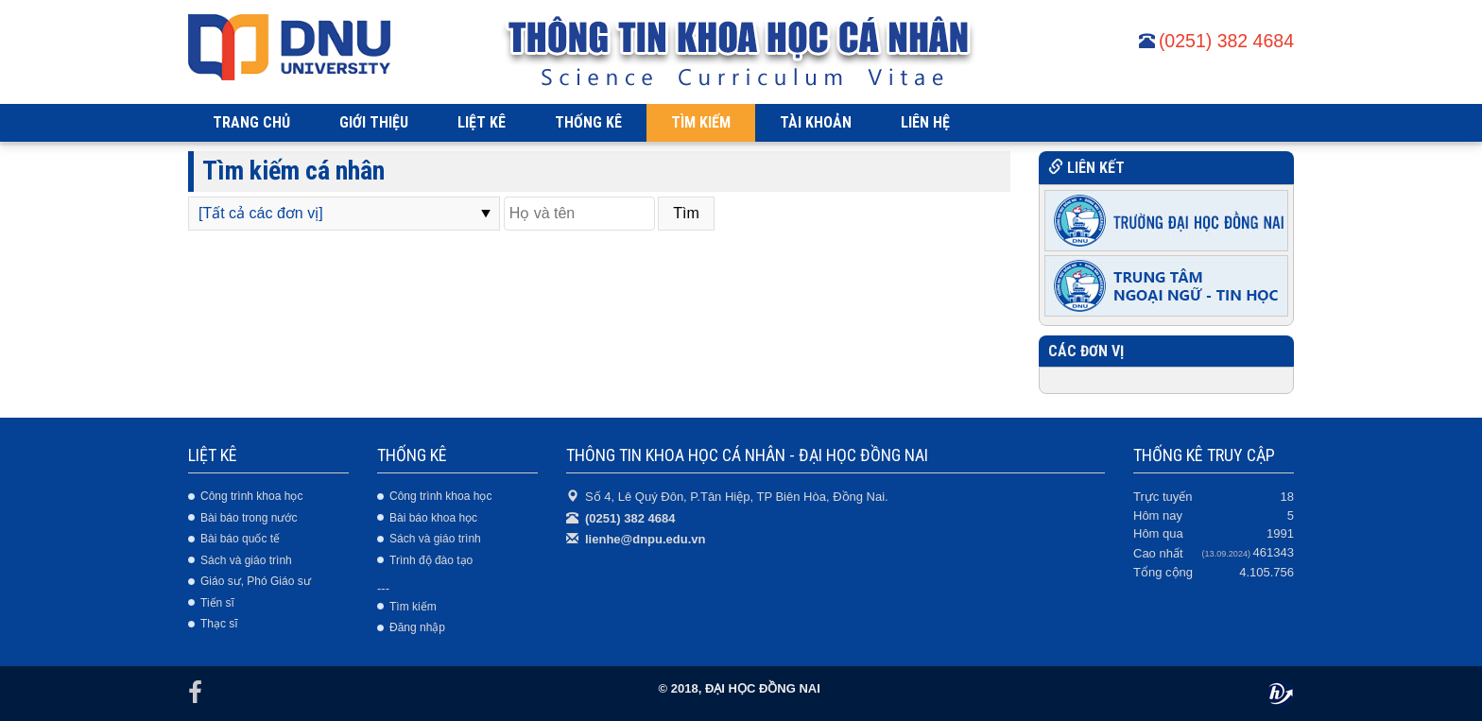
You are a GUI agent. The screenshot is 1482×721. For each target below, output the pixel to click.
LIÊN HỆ (925, 122)
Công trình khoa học (251, 496)
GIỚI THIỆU (373, 122)
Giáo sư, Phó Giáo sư (255, 581)
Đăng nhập (417, 627)
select (486, 213)
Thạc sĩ (219, 623)
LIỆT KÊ (481, 122)
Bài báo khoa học (433, 517)
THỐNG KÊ (588, 122)
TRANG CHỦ (251, 122)
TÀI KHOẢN (816, 122)
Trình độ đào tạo (431, 560)
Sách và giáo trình (246, 560)
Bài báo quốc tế (240, 538)
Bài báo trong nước (248, 517)
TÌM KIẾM (701, 122)
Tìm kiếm (413, 606)
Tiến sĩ (217, 602)
